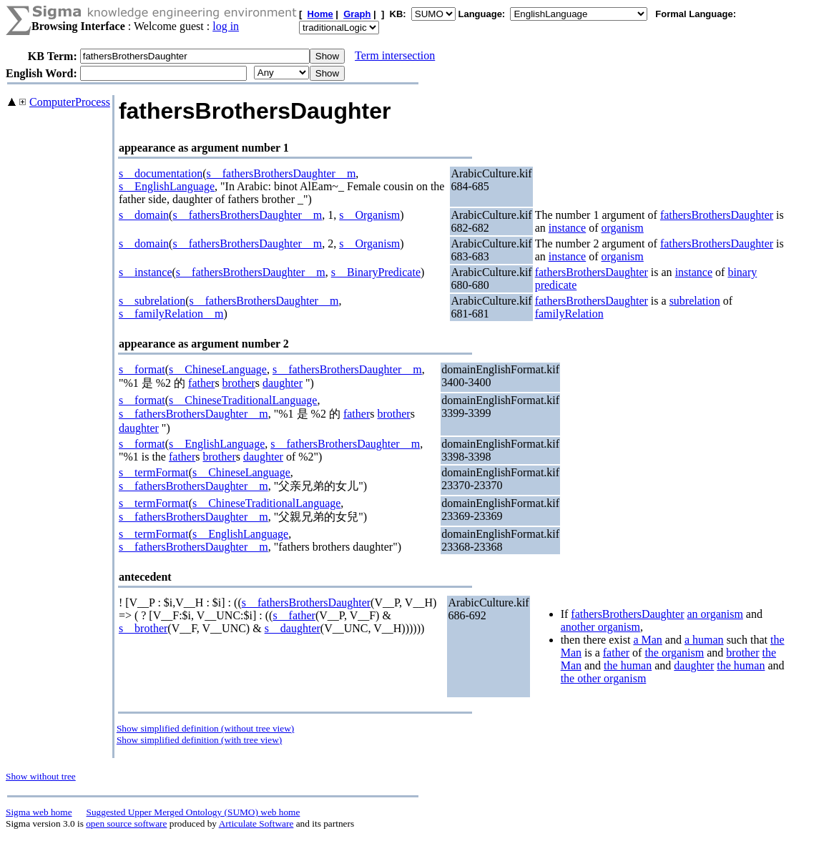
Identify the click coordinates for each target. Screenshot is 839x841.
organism (623, 228)
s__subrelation (152, 301)
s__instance (145, 272)
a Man (647, 640)
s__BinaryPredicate (376, 272)
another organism (600, 627)
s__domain (144, 215)
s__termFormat (154, 472)
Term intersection (395, 55)
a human (704, 640)
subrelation (694, 301)
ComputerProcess (69, 102)
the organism (674, 652)
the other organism (604, 678)
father (201, 383)
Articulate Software (256, 823)
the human (628, 665)
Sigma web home (39, 812)
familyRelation (569, 314)
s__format (142, 369)
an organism (715, 614)
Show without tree (41, 776)
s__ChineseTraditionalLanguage (243, 400)
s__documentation (160, 173)
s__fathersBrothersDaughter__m (281, 173)
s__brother (143, 628)
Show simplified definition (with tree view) (199, 739)
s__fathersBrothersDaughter (306, 602)
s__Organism (369, 215)
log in (225, 26)
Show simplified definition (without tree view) (205, 728)
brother (238, 383)
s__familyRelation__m (171, 314)
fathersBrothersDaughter (716, 215)
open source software (126, 823)
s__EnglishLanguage (167, 186)
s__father (294, 615)
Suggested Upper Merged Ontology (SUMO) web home (193, 812)
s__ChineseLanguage (218, 369)
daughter (283, 383)
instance (567, 228)
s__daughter (292, 628)
